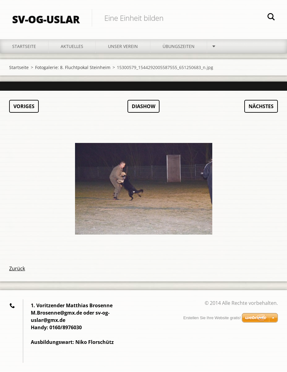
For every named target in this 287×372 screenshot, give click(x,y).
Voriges (23, 106)
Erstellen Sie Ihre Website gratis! (212, 317)
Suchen (271, 17)
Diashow (143, 106)
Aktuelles (72, 46)
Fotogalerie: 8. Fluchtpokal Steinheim (72, 67)
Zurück (17, 268)
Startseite (24, 46)
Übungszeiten (179, 46)
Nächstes (261, 106)
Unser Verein (123, 46)
